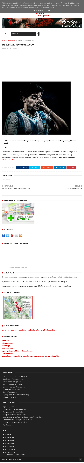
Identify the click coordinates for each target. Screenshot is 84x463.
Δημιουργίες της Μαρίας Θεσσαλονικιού (18, 352)
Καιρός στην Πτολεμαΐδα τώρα (13, 380)
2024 (7, 441)
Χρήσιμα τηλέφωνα (9, 398)
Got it (48, 11)
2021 (7, 450)
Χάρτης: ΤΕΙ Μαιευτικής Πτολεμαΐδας (16, 395)
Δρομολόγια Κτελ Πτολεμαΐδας (14, 388)
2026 (7, 435)
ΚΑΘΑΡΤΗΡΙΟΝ (7, 354)
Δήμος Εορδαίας (8, 407)
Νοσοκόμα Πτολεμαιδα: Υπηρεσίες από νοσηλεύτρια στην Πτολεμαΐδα (30, 357)
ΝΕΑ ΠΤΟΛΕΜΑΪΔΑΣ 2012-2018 (12, 460)
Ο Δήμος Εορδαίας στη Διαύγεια (14, 410)
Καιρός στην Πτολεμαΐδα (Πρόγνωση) (16, 377)
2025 (7, 438)
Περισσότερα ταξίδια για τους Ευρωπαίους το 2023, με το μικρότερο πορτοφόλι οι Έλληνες (34, 282)
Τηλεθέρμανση (8, 426)
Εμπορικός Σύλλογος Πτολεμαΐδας (15, 423)
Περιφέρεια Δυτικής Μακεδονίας (14, 415)
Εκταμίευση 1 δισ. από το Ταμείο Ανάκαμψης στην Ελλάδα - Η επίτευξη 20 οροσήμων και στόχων (36, 287)
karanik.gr (6, 346)
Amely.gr (5, 341)
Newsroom (11, 41)
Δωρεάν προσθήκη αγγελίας (13, 385)
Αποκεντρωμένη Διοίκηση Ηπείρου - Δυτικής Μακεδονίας (23, 418)
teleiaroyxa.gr (7, 344)
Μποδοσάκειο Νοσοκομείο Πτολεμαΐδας (17, 420)
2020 (7, 453)
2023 (7, 444)
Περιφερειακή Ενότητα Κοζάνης (14, 413)
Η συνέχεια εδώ (8, 160)
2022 (7, 447)
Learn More (39, 11)
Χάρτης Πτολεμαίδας (10, 393)
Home (3, 41)
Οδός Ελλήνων (7, 349)
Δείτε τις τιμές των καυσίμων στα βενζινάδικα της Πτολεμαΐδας (28, 331)
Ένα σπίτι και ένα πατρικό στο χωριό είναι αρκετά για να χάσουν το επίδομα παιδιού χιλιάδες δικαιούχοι (39, 278)
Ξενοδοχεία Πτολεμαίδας (12, 390)
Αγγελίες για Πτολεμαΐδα (12, 382)
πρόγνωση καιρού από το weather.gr (18, 268)
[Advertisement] (42, 65)
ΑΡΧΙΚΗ (4, 34)
